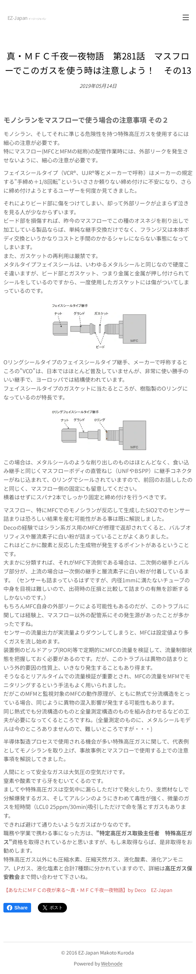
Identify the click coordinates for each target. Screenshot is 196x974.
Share (17, 907)
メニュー (186, 17)
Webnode (112, 963)
